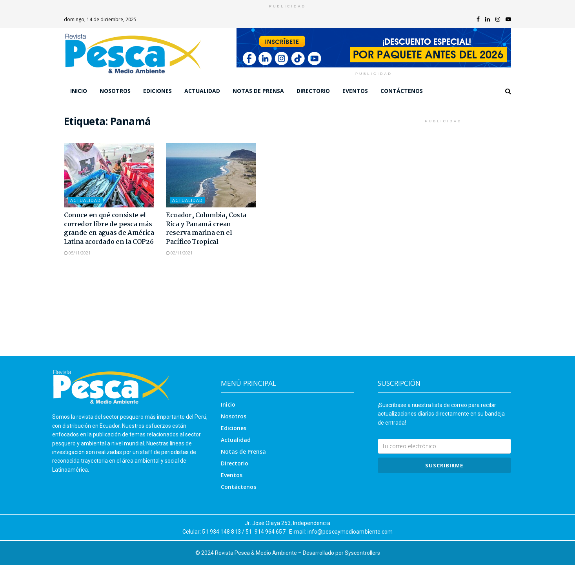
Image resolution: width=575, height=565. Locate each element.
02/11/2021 (179, 253)
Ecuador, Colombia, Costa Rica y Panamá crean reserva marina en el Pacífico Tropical (206, 228)
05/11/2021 (77, 253)
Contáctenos (401, 90)
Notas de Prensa (258, 90)
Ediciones (157, 90)
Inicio (78, 90)
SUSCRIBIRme (444, 465)
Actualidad (202, 90)
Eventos (355, 90)
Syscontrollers (362, 553)
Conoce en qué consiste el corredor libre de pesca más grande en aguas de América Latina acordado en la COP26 (109, 228)
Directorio (313, 90)
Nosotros (115, 90)
